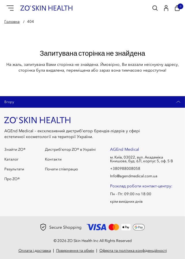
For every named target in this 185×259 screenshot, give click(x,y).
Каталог (11, 159)
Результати (14, 169)
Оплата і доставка (34, 250)
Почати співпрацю (61, 169)
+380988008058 (125, 168)
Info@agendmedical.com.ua (133, 176)
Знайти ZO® (15, 149)
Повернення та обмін (75, 250)
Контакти (53, 159)
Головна (12, 21)
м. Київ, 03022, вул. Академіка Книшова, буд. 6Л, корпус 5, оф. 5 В (141, 159)
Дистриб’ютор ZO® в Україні (70, 149)
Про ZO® (12, 179)
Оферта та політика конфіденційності (133, 250)
